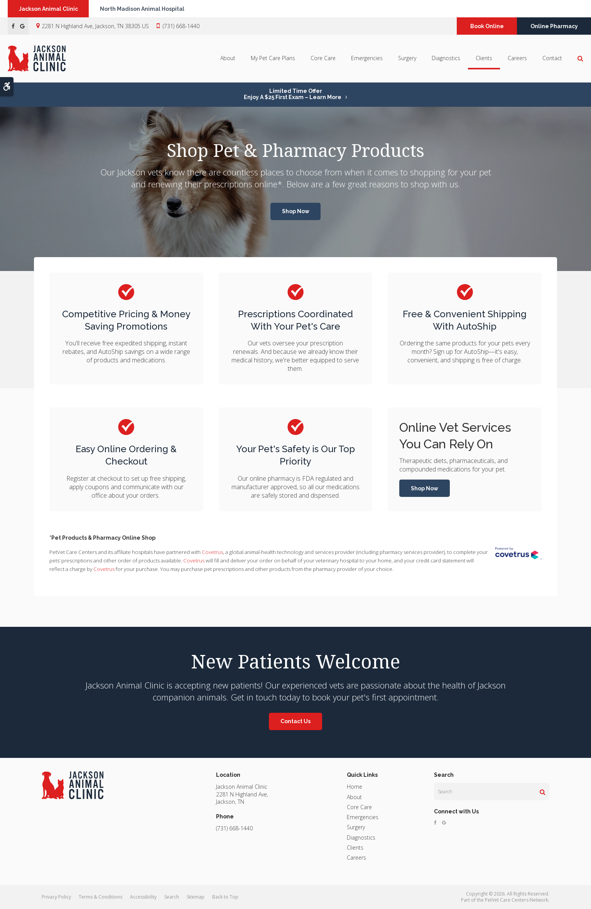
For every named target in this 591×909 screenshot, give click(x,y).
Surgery (407, 58)
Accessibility (143, 897)
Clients (484, 58)
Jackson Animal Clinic (48, 9)
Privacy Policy (56, 897)
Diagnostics (446, 58)
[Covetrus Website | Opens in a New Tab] (518, 553)
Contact (552, 58)
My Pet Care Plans (273, 58)
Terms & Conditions (100, 897)
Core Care (323, 58)
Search (171, 897)
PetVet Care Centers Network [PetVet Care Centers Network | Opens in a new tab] (516, 900)
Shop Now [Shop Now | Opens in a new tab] (295, 211)
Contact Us (295, 721)
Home (354, 786)
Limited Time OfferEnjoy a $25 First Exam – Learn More (292, 94)
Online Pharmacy (554, 26)
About (227, 58)
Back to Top (225, 897)
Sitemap (195, 897)
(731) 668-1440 (181, 26)
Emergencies (367, 58)
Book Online (487, 26)
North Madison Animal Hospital (143, 9)
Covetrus (212, 552)
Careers (517, 58)
